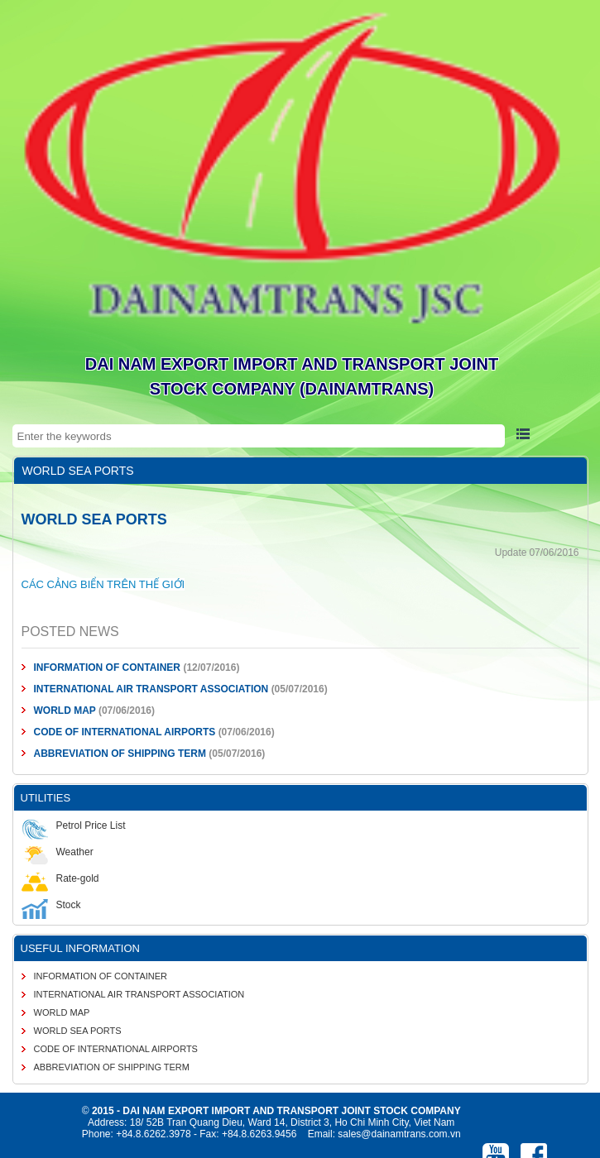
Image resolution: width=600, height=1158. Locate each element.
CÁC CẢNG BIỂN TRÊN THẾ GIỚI (103, 584)
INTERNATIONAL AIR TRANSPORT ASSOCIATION (151, 689)
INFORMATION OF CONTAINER (107, 667)
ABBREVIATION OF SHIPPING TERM (121, 753)
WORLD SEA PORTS (78, 1031)
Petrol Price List (74, 825)
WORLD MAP (65, 710)
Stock (51, 905)
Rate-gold (60, 878)
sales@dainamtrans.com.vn (399, 1134)
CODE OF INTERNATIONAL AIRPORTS (125, 732)
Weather (58, 852)
